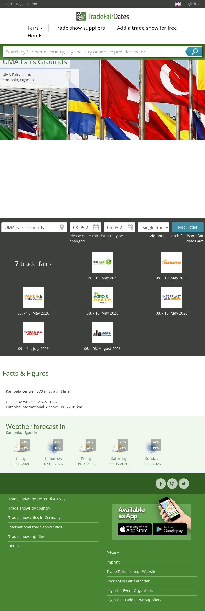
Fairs (35, 28)
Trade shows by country (29, 508)
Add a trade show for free (147, 28)
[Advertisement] (102, 179)
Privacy (113, 552)
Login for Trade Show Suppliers (134, 599)
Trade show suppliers (80, 28)
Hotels (34, 36)
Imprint (113, 562)
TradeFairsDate (102, 17)
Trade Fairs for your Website (131, 571)
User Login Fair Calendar (128, 580)
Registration (26, 3)
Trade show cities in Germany (34, 517)
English (191, 3)
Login (7, 3)
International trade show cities (35, 527)
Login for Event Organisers (130, 590)
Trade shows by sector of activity (36, 498)
